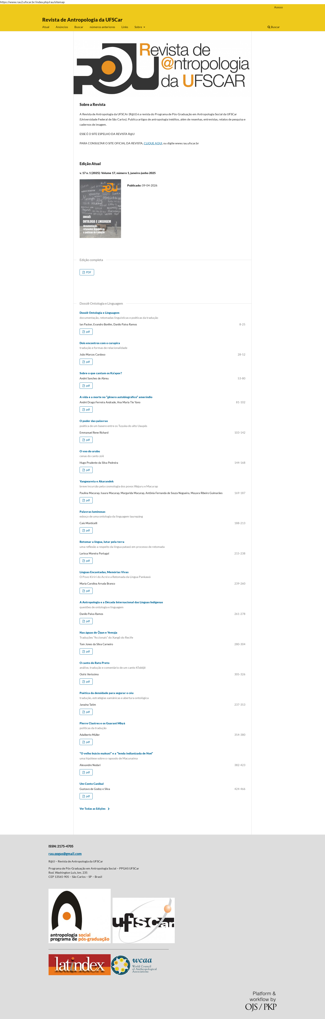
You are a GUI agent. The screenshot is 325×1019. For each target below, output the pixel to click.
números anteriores (102, 27)
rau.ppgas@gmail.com (65, 854)
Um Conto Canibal (92, 783)
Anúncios (62, 27)
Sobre (139, 27)
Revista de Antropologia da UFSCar (82, 20)
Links (124, 27)
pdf (87, 331)
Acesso (278, 7)
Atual (45, 27)
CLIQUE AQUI (153, 143)
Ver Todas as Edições (93, 808)
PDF (88, 272)
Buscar (78, 27)
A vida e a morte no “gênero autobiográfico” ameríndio (116, 397)
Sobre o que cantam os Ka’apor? (101, 373)
